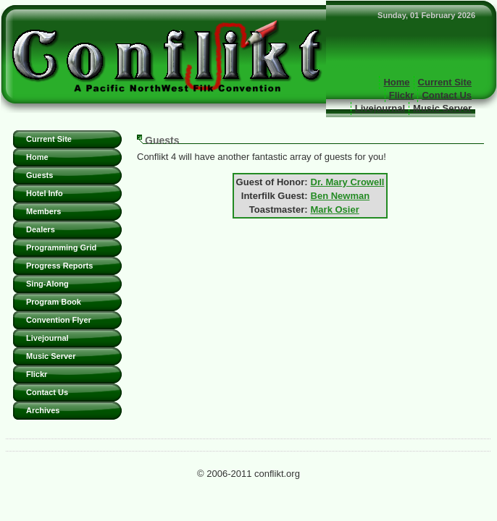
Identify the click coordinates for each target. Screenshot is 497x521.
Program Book (53, 301)
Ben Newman (340, 195)
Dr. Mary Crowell (348, 182)
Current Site (445, 82)
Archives (42, 410)
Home (396, 82)
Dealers (40, 229)
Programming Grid (61, 247)
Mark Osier (335, 209)
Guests (39, 175)
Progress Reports (59, 265)
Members (43, 211)
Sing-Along (47, 283)
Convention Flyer (58, 319)
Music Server (442, 108)
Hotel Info (44, 193)
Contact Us (447, 95)
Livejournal (380, 108)
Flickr (401, 95)
